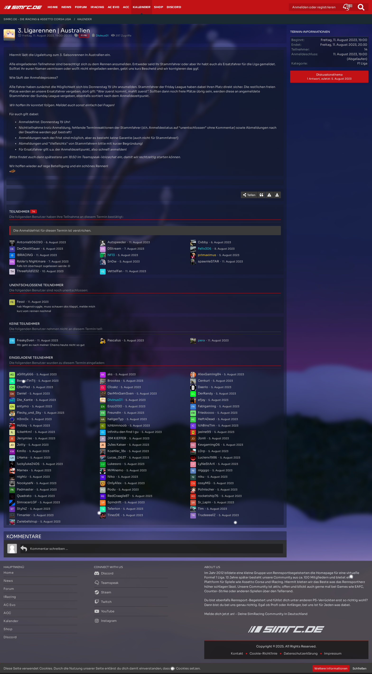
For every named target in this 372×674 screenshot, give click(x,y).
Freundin (114, 413)
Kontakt (237, 653)
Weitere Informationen (331, 668)
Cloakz (112, 387)
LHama (22, 457)
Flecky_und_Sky (29, 413)
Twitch (103, 602)
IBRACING (25, 255)
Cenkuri (204, 381)
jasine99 (204, 432)
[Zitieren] (261, 195)
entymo (23, 406)
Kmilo (21, 451)
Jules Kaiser (116, 445)
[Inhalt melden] (269, 195)
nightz (22, 477)
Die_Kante (25, 400)
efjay (201, 400)
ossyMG (204, 483)
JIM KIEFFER (116, 438)
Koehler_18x (116, 451)
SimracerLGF (27, 502)
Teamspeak (106, 583)
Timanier (23, 515)
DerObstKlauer (28, 249)
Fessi (21, 302)
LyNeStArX (206, 464)
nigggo (203, 470)
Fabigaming (207, 406)
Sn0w (111, 261)
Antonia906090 (30, 242)
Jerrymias (24, 438)
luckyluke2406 (28, 464)
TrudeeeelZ (207, 515)
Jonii (202, 438)
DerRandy (205, 393)
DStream (114, 249)
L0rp (201, 451)
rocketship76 (208, 496)
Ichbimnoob (117, 425)
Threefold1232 (28, 271)
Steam (102, 592)
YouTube (104, 611)
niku (201, 477)
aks (109, 374)
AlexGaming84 (209, 374)
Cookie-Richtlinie (263, 653)
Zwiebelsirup (27, 521)
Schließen (360, 668)
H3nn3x (22, 419)
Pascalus (114, 340)
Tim (201, 509)
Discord (103, 573)
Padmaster (25, 489)
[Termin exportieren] (277, 195)
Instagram (105, 621)
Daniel (22, 393)
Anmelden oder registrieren (313, 7)
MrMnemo (115, 470)
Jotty (21, 445)
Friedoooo (206, 413)
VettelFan (114, 271)
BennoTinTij (26, 381)
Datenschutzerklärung (301, 653)
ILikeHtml (24, 432)
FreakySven (25, 340)
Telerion (113, 509)
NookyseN (25, 483)
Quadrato (24, 496)
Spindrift (114, 502)
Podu (111, 489)
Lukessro (114, 464)
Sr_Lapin (204, 502)
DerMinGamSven (120, 393)
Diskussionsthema (329, 77)
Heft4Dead (206, 419)
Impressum (333, 653)
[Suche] (361, 7)
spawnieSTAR (208, 261)
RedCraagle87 (118, 496)
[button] (346, 7)
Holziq (22, 425)
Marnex (22, 470)
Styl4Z (22, 509)
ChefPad (23, 387)
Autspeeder (116, 242)
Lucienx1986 (207, 457)
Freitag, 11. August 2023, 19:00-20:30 (47, 35)
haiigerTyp (115, 419)
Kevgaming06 (209, 445)
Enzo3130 (114, 406)
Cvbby (203, 242)
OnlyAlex (114, 483)
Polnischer (206, 489)
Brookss (113, 381)
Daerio (203, 387)
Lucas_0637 (116, 457)
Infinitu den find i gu (123, 432)
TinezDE (113, 515)
